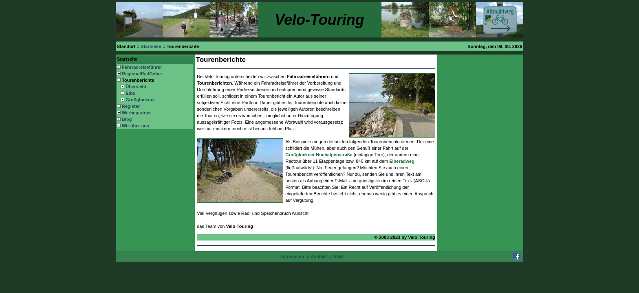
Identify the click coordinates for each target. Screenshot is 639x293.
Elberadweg (401, 161)
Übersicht (136, 86)
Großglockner (140, 99)
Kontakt (318, 256)
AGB (338, 256)
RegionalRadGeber (142, 73)
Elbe (130, 93)
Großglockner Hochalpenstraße (318, 154)
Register (131, 106)
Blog (127, 119)
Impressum (292, 256)
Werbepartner (136, 112)
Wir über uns (135, 125)
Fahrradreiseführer (142, 67)
